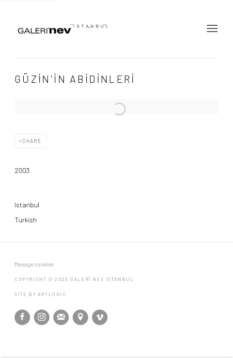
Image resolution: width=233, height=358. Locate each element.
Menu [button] (211, 29)
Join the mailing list (61, 317)
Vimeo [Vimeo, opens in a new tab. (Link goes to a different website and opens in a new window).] (100, 317)
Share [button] (32, 141)
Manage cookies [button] (34, 264)
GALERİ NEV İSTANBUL (82, 29)
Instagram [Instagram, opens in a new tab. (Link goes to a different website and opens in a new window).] (41, 317)
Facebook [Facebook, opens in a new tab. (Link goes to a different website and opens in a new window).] (22, 317)
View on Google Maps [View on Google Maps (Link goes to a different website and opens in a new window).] (80, 317)
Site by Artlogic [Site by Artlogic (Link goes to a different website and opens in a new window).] (40, 294)
